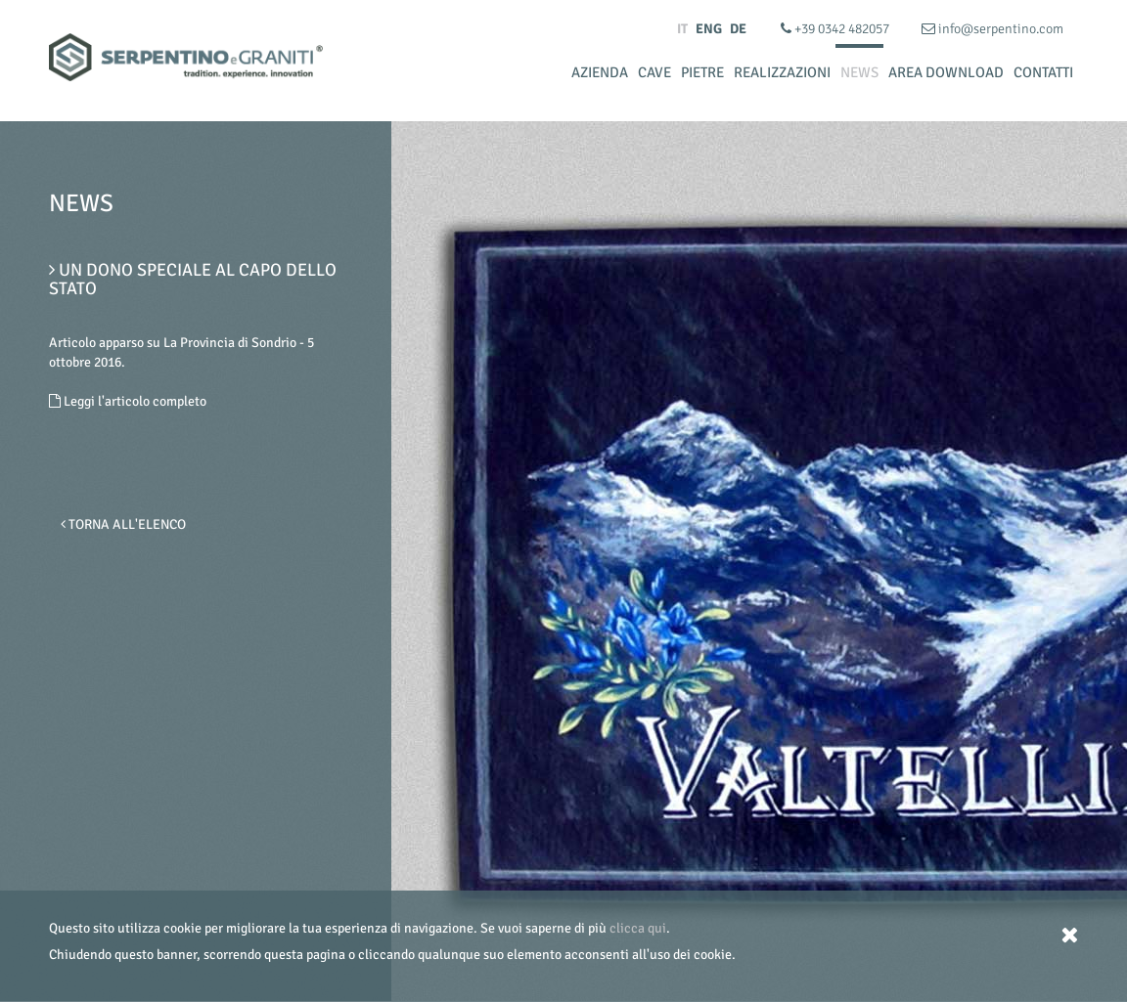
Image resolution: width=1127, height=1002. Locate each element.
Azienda (599, 72)
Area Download (946, 72)
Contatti (1043, 72)
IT (682, 29)
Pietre (702, 72)
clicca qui (637, 928)
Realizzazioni (782, 72)
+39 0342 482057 (836, 29)
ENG (709, 29)
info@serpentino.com (992, 29)
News (859, 72)
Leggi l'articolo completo (127, 401)
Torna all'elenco (123, 524)
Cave (654, 72)
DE (738, 29)
